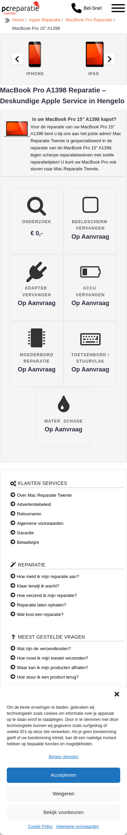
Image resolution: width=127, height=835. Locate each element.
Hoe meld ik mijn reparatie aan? (48, 576)
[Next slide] (109, 58)
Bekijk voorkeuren (63, 812)
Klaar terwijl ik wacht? (38, 585)
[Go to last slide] (17, 58)
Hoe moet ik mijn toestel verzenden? (52, 658)
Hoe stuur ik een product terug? (48, 677)
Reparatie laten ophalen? (41, 604)
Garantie (25, 532)
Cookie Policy (40, 826)
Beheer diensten (63, 756)
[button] (116, 694)
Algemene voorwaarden (77, 826)
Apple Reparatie (45, 19)
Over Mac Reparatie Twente (44, 495)
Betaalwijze (28, 542)
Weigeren (64, 793)
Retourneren (29, 513)
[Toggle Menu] (118, 8)
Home (18, 19)
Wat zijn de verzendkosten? (44, 648)
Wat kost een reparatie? (40, 614)
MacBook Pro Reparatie (90, 19)
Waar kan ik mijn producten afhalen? (52, 667)
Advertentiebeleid (34, 504)
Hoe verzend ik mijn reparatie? (47, 595)
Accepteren (64, 775)
